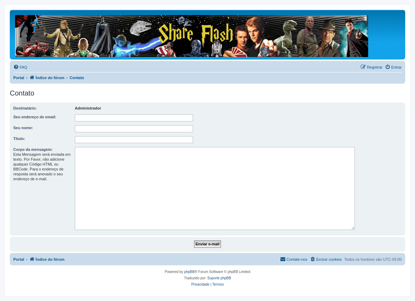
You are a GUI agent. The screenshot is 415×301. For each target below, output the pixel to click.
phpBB (189, 272)
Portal (18, 78)
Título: (19, 138)
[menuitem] (20, 67)
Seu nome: (23, 128)
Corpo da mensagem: (32, 149)
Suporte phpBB (219, 278)
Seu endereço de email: (34, 117)
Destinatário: (25, 108)
